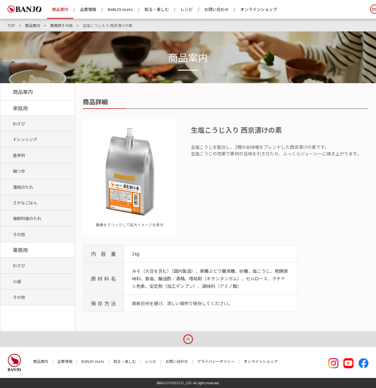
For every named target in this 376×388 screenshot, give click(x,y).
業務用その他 (61, 25)
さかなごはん (25, 203)
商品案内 (60, 9)
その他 (19, 234)
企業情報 (88, 9)
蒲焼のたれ (23, 187)
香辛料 (19, 155)
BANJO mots (120, 9)
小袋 (17, 281)
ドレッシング (25, 139)
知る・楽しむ (156, 9)
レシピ (186, 9)
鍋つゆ (19, 171)
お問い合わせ (216, 9)
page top (188, 337)
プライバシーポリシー (216, 361)
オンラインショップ (258, 9)
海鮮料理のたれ (27, 218)
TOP (11, 25)
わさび (19, 124)
